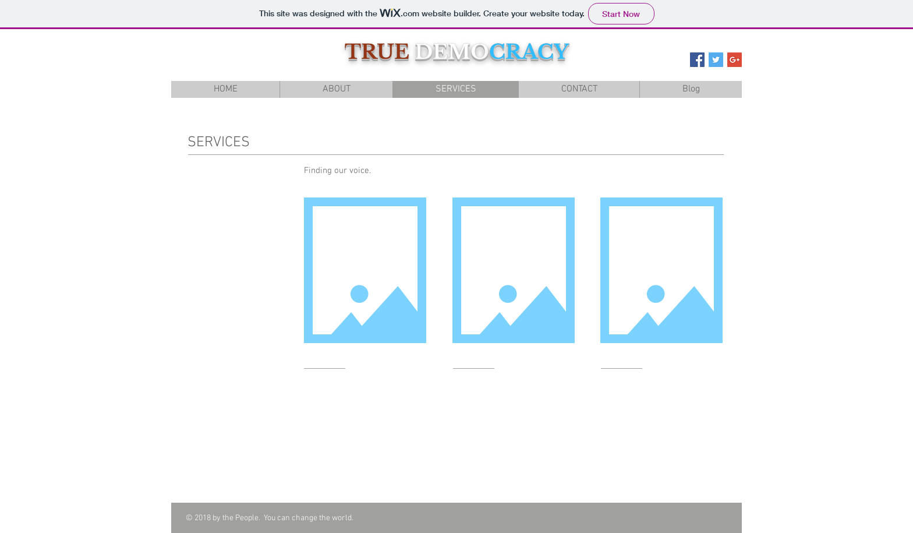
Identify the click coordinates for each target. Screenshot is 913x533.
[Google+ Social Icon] (734, 59)
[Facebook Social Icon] (697, 59)
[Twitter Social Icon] (716, 59)
